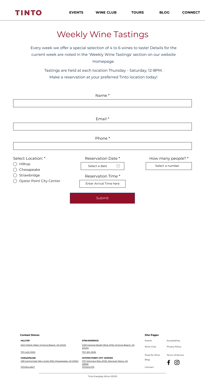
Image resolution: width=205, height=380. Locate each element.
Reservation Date (103, 158)
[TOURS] (137, 12)
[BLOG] (164, 12)
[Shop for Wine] (153, 355)
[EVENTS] (76, 12)
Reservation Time (101, 176)
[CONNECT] (191, 12)
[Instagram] (177, 362)
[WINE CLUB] (106, 12)
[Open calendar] (118, 166)
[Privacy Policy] (175, 346)
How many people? (167, 158)
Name (101, 95)
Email (101, 119)
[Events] (153, 340)
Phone (101, 138)
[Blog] (153, 359)
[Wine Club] (153, 346)
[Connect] (153, 367)
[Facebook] (168, 362)
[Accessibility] (175, 340)
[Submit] (102, 198)
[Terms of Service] (176, 355)
